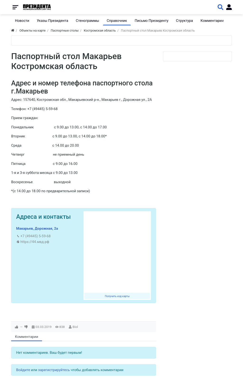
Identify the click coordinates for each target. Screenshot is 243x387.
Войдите (23, 370)
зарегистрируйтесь (54, 370)
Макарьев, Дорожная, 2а (37, 228)
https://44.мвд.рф (34, 242)
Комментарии (26, 337)
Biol (75, 327)
